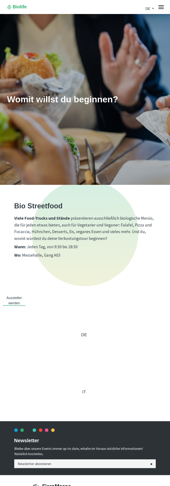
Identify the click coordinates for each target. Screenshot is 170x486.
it (84, 392)
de (148, 9)
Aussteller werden (14, 300)
